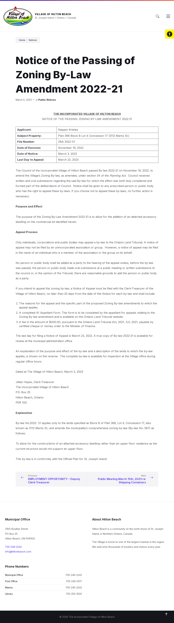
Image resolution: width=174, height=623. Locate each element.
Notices (33, 40)
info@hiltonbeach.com (18, 551)
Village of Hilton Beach (53, 14)
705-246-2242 (13, 546)
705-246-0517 (74, 581)
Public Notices (47, 99)
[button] (169, 34)
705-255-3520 (74, 593)
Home (22, 40)
